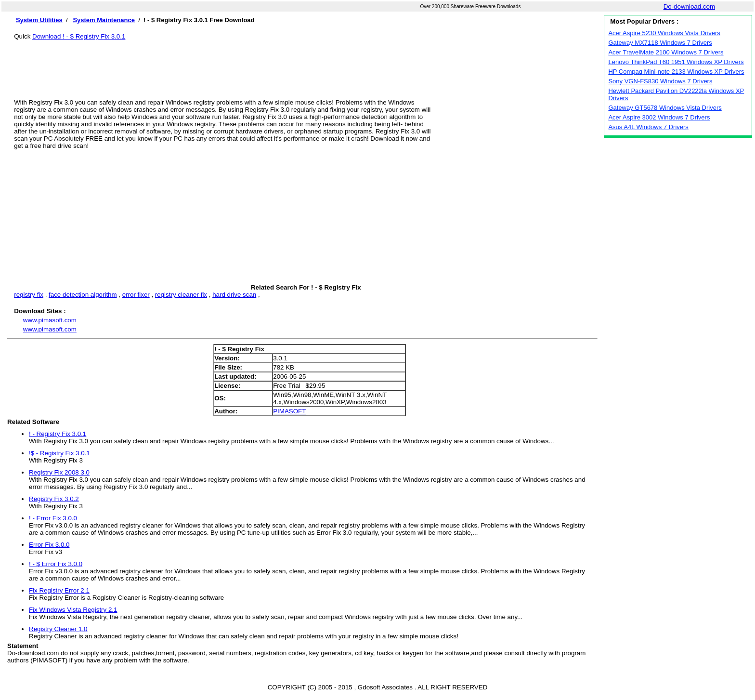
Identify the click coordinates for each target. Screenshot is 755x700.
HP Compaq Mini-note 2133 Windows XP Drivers (676, 71)
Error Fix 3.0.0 (49, 544)
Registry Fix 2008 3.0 (59, 472)
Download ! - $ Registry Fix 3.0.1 (78, 36)
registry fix (28, 294)
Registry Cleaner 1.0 (58, 629)
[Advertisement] (305, 61)
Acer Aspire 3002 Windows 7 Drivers (659, 117)
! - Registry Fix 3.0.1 (57, 433)
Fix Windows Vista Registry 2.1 (73, 609)
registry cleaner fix (181, 294)
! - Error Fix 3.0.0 (53, 518)
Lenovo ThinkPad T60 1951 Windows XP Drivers (675, 62)
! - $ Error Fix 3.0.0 (55, 564)
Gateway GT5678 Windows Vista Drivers (664, 107)
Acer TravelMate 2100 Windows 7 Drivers (665, 52)
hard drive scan (234, 294)
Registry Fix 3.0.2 (54, 498)
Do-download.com (689, 6)
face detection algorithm (83, 294)
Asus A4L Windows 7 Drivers (648, 127)
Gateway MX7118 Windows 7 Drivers (660, 42)
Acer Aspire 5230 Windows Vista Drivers (664, 33)
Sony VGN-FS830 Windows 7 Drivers (660, 81)
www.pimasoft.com (50, 320)
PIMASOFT (289, 411)
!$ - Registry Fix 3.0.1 (59, 453)
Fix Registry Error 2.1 (59, 590)
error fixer (136, 294)
